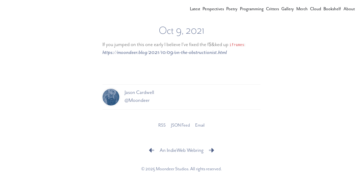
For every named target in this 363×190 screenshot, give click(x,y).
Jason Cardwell (139, 92)
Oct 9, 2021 (181, 31)
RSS (162, 125)
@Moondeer (137, 100)
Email (200, 125)
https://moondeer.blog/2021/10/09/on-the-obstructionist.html (164, 52)
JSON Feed (180, 125)
